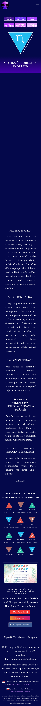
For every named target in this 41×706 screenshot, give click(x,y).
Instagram (20, 618)
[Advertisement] (20, 96)
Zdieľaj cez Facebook (20, 625)
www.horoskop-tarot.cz (20, 692)
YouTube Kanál (20, 612)
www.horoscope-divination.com (23, 684)
